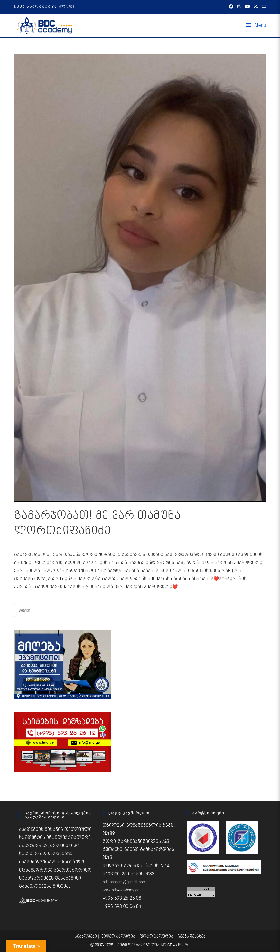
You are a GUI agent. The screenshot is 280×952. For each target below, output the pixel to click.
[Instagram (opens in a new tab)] (239, 7)
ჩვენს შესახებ (192, 936)
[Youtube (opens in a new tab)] (247, 7)
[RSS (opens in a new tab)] (256, 7)
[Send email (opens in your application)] (263, 7)
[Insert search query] (140, 610)
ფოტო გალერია (156, 936)
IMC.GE (166, 945)
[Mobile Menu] (256, 25)
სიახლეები (86, 936)
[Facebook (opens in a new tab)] (231, 7)
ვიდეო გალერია (118, 936)
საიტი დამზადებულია (137, 945)
